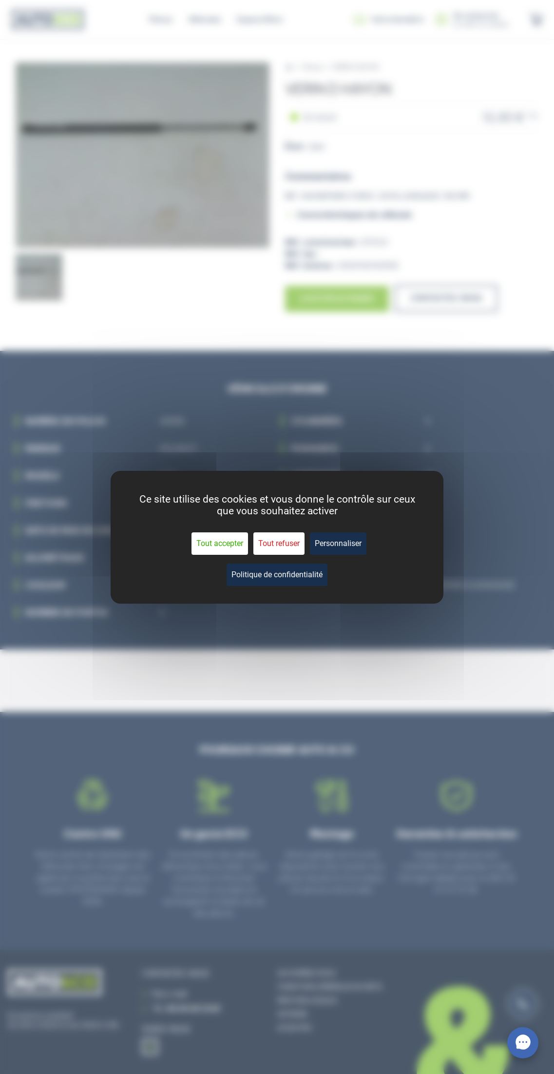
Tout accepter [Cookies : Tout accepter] (219, 543)
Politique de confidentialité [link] (277, 574)
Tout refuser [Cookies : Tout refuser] (279, 543)
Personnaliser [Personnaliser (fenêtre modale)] (338, 543)
